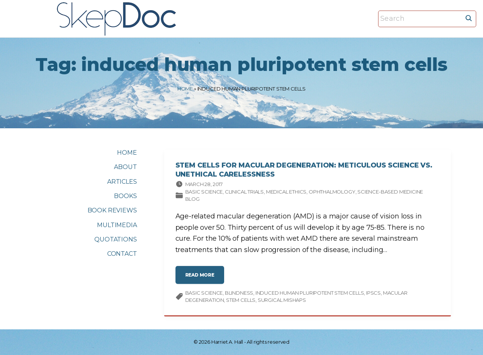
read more (201, 278)
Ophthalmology (332, 192)
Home (185, 89)
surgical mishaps (282, 301)
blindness (239, 293)
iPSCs (373, 293)
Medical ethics (286, 192)
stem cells (240, 301)
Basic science (204, 192)
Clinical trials (244, 192)
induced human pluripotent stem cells (309, 293)
